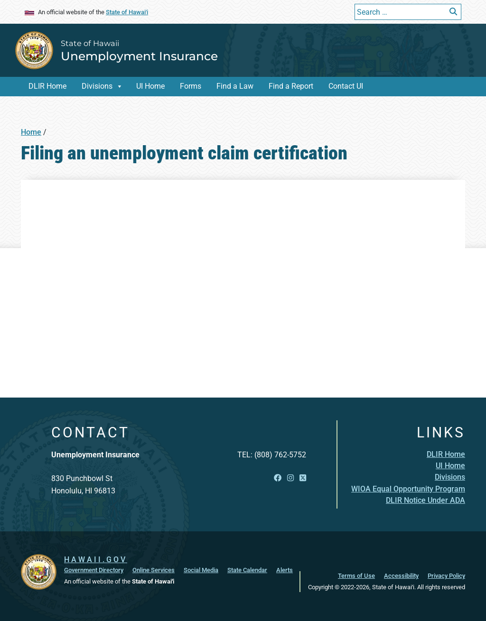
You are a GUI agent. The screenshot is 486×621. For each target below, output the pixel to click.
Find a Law (234, 86)
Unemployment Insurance (139, 56)
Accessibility (401, 575)
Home (31, 132)
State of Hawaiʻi (127, 12)
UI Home (150, 86)
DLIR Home (47, 86)
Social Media (201, 570)
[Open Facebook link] (277, 477)
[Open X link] (302, 477)
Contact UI (345, 86)
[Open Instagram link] (290, 477)
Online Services (153, 570)
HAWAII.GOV (95, 559)
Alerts (284, 570)
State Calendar (247, 570)
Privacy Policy (446, 575)
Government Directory (93, 570)
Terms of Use (356, 575)
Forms (190, 86)
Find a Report (291, 86)
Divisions (97, 86)
